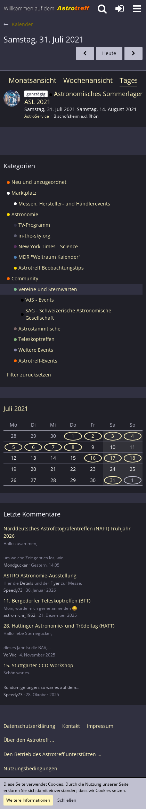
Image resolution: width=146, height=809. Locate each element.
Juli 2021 (15, 408)
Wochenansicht (88, 80)
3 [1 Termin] (112, 436)
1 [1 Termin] (73, 436)
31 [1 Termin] (112, 480)
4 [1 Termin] (132, 436)
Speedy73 (13, 590)
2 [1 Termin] (92, 436)
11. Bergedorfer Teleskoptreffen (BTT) (46, 600)
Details (26, 583)
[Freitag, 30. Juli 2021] (85, 53)
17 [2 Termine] (112, 457)
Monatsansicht (32, 80)
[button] (137, 9)
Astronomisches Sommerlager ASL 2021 (83, 98)
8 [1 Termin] (73, 447)
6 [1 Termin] (33, 447)
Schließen (66, 800)
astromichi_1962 (19, 615)
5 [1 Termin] (13, 447)
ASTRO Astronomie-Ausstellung (39, 575)
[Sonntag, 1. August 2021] (133, 53)
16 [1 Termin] (93, 457)
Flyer (55, 583)
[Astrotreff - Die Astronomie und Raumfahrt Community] (47, 9)
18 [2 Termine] (132, 457)
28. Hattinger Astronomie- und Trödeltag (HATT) (58, 625)
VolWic (9, 655)
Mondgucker (15, 565)
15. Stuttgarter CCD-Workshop (38, 665)
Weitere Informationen (28, 800)
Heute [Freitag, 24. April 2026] (109, 53)
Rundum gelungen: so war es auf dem (39, 687)
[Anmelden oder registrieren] (120, 9)
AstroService (36, 116)
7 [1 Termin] (53, 447)
